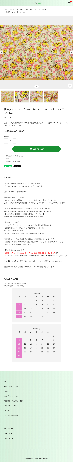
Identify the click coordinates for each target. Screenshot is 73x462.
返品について (9, 391)
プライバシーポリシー (12, 406)
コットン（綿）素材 (16, 10)
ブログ (6, 410)
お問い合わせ (9, 438)
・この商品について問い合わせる (14, 156)
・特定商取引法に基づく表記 (13, 161)
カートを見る (9, 433)
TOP (5, 10)
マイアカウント (9, 429)
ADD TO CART (36, 149)
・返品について (9, 158)
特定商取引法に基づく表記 (13, 401)
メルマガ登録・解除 (11, 415)
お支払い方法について (12, 396)
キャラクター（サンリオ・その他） (36, 10)
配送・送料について (11, 386)
